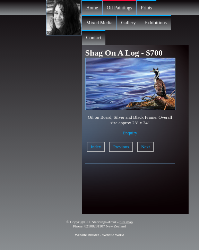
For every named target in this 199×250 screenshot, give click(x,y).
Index (96, 146)
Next (145, 146)
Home (92, 7)
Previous (121, 146)
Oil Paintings (119, 7)
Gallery (128, 22)
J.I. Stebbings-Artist (101, 222)
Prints (146, 7)
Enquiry (130, 132)
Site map (126, 222)
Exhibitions (155, 22)
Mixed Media (99, 22)
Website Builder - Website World (99, 235)
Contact (94, 37)
